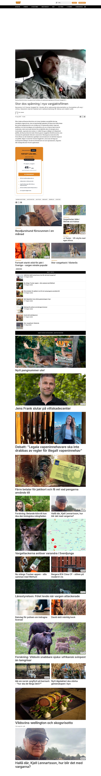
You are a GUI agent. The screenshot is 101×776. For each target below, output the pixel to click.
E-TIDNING (69, 6)
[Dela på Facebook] (80, 117)
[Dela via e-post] (85, 117)
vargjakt (44, 199)
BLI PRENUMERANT (29, 174)
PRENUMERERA (82, 2)
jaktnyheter (30, 199)
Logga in (33, 150)
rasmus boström (20, 199)
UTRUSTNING (34, 6)
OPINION (26, 6)
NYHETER (17, 6)
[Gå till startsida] (18, 3)
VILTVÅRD (60, 6)
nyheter (58, 199)
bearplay (51, 199)
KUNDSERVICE (79, 6)
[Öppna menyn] (85, 7)
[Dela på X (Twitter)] (83, 117)
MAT (53, 6)
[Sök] (56, 3)
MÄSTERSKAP (45, 6)
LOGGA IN (74, 2)
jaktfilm (38, 199)
